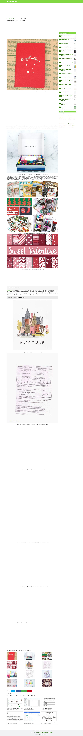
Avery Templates (62, 113)
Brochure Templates (71, 113)
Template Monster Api (27, 722)
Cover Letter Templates (72, 121)
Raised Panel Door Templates (66, 73)
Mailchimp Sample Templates (66, 58)
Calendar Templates (62, 119)
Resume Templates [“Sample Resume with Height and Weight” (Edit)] (50, 732)
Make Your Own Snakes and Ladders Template (14, 708)
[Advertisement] (38, 10)
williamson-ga (12, 1)
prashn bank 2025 (45, 734)
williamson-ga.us (9, 290)
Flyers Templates (71, 123)
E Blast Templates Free (65, 39)
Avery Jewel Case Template (66, 65)
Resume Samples (71, 127)
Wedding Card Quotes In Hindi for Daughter (48, 722)
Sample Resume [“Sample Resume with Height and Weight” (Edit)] (43, 732)
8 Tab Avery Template (65, 91)
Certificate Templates (71, 119)
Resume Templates (62, 129)
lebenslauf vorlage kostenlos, (39, 734)
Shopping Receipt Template (66, 88)
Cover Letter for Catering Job (12, 722)
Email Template (62, 123)
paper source (10, 693)
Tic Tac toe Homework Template (67, 80)
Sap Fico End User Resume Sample (47, 708)
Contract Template (62, 121)
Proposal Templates (71, 125)
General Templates (9, 709)
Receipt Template (62, 127)
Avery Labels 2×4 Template (66, 84)
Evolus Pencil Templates (28, 708)
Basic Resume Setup (64, 43)
